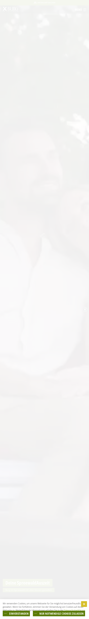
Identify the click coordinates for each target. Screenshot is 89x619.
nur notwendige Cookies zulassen (61, 613)
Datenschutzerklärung (74, 610)
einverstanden (19, 613)
